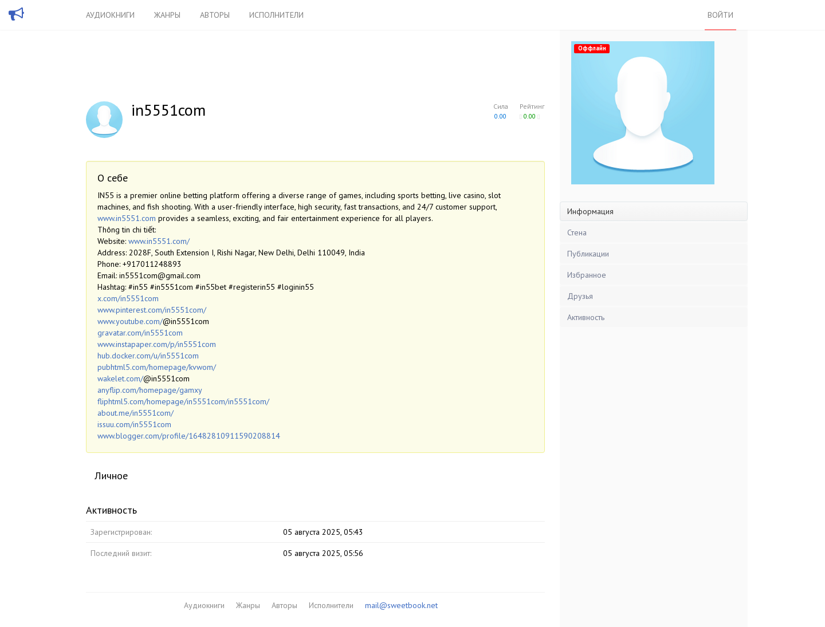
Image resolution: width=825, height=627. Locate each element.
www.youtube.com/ (130, 321)
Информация (590, 211)
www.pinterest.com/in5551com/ (151, 310)
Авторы (215, 15)
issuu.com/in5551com (134, 424)
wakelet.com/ (120, 378)
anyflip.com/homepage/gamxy (149, 390)
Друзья (580, 296)
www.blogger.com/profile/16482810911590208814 (188, 436)
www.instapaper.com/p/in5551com (156, 344)
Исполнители (276, 15)
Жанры (167, 15)
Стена (577, 232)
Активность (585, 317)
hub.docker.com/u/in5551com (148, 355)
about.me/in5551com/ (135, 413)
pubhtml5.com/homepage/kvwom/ (156, 367)
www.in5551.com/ (159, 241)
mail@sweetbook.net (401, 605)
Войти (720, 15)
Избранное (586, 275)
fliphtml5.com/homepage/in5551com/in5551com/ (183, 401)
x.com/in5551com (128, 298)
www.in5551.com (126, 218)
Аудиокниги (110, 15)
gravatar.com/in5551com (140, 333)
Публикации (588, 254)
